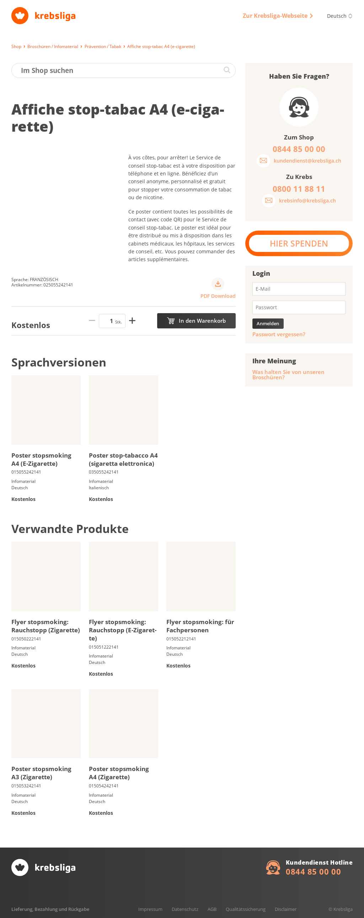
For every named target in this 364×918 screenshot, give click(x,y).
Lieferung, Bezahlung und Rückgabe (50, 909)
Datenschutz (185, 909)
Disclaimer (285, 909)
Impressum (150, 909)
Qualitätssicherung (246, 909)
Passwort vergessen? (278, 334)
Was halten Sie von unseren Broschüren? (288, 374)
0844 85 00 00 (313, 871)
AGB (212, 909)
